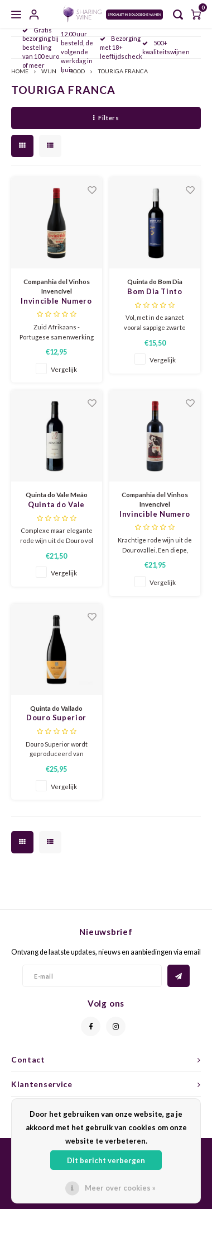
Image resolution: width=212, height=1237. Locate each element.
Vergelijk (64, 369)
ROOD (77, 71)
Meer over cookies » (120, 1187)
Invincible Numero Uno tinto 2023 (56, 301)
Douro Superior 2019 (56, 718)
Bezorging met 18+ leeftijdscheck (121, 47)
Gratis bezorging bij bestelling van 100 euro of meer (40, 47)
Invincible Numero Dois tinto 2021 (154, 514)
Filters (106, 117)
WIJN (48, 71)
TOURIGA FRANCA (123, 71)
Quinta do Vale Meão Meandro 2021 (56, 505)
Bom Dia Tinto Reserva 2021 (154, 292)
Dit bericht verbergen (106, 1160)
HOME (19, 71)
